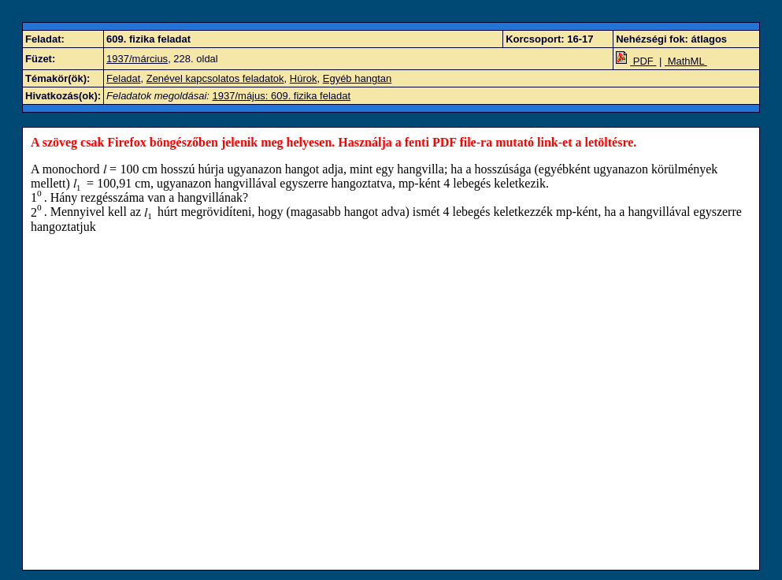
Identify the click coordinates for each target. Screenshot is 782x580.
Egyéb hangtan (357, 78)
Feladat (123, 78)
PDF (636, 61)
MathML (686, 61)
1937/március (137, 59)
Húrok (303, 78)
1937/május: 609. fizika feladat (282, 96)
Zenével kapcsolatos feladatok (215, 78)
